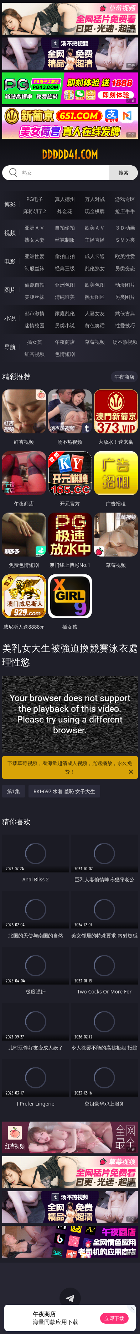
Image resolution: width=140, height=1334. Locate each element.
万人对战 (95, 199)
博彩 (10, 204)
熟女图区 (95, 296)
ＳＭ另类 (125, 239)
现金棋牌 (95, 211)
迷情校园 (35, 325)
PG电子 (34, 199)
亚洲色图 (65, 284)
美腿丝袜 (35, 296)
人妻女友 (95, 313)
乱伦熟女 (95, 268)
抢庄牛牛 (125, 211)
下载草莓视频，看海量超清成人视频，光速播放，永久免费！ (70, 768)
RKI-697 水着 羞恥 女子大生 (64, 791)
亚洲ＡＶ (35, 227)
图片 (10, 290)
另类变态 (125, 268)
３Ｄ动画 (125, 227)
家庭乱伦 (65, 313)
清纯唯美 (65, 296)
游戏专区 (125, 199)
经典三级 (65, 268)
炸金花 (64, 211)
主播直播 (95, 239)
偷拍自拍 (65, 256)
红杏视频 (35, 354)
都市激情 (35, 313)
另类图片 (125, 296)
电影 (10, 261)
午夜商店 (65, 341)
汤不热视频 (125, 341)
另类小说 (65, 325)
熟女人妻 (35, 239)
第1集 (13, 791)
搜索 (124, 172)
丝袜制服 (65, 239)
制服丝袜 (35, 268)
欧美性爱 (125, 256)
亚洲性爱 (35, 256)
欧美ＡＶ (95, 227)
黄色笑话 (95, 325)
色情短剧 (65, 354)
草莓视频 (95, 341)
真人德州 (65, 199)
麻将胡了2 (34, 211)
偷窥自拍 (35, 284)
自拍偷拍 (65, 227)
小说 (10, 318)
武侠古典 (125, 313)
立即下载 (114, 1318)
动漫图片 (125, 284)
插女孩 (34, 341)
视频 (10, 233)
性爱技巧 (125, 325)
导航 (10, 347)
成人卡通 (95, 256)
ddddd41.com (70, 154)
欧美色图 (95, 284)
